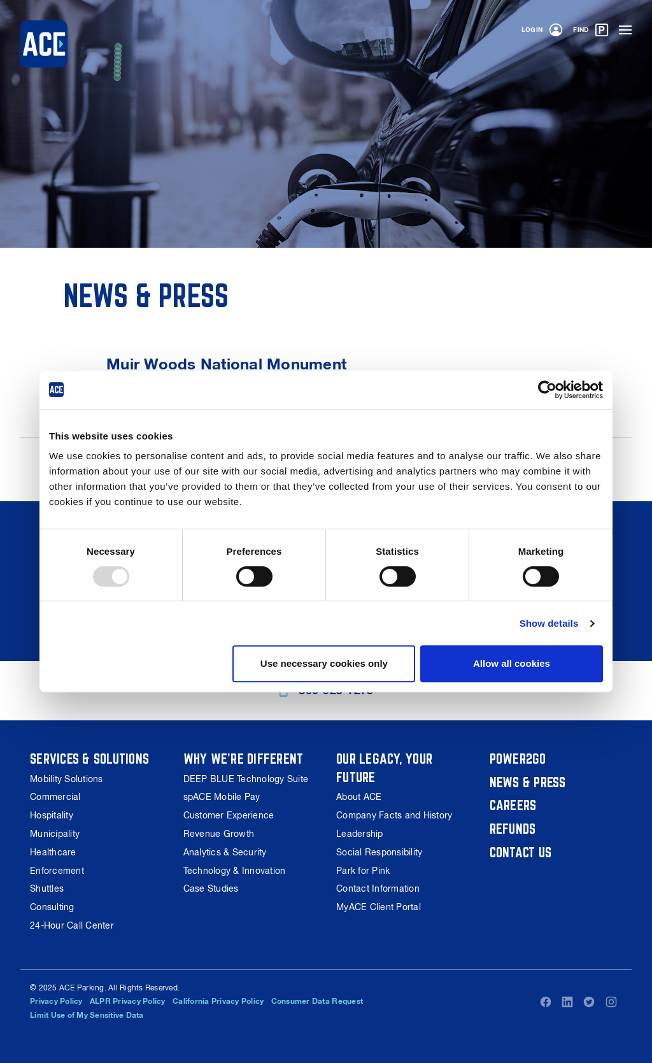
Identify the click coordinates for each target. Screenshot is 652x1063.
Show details (549, 623)
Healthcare (53, 852)
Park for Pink (363, 871)
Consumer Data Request (317, 1001)
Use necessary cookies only (324, 663)
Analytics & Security (225, 852)
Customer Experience (228, 815)
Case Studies (211, 888)
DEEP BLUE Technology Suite (246, 779)
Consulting (52, 907)
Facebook (545, 1001)
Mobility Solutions (66, 779)
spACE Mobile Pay (221, 797)
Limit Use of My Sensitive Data (87, 1015)
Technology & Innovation (234, 871)
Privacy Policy (56, 1001)
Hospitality (51, 815)
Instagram (611, 1001)
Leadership (359, 834)
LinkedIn (567, 1001)
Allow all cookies (511, 663)
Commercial (55, 797)
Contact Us (521, 852)
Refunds (513, 828)
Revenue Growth (219, 834)
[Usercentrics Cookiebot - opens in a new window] (547, 389)
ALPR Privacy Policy (128, 1001)
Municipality (55, 834)
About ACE (358, 797)
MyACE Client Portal (378, 907)
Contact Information (378, 888)
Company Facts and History (394, 815)
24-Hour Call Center (72, 925)
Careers (513, 805)
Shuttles (47, 888)
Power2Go (518, 758)
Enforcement (57, 871)
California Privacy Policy (218, 1001)
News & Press (528, 782)
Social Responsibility (379, 852)
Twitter (589, 1001)
